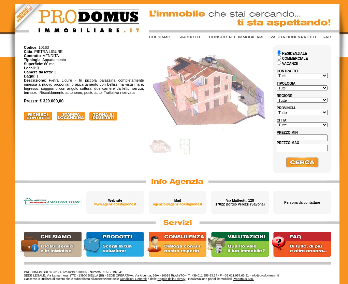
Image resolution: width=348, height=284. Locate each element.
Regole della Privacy (171, 279)
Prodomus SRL (243, 279)
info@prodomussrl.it (265, 275)
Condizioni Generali (133, 279)
